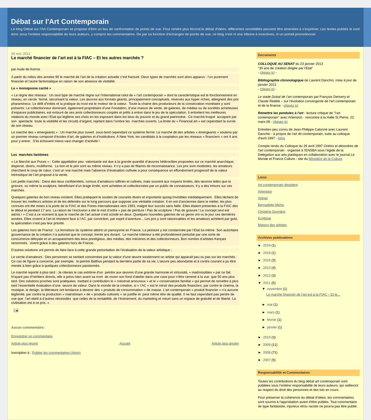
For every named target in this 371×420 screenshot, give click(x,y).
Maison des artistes (272, 225)
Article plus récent (24, 343)
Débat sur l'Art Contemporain (60, 21)
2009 (267, 345)
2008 (267, 352)
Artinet (263, 198)
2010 (267, 337)
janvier (272, 327)
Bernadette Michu (271, 205)
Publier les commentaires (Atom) (56, 353)
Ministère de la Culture (325, 159)
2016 (267, 260)
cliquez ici (267, 72)
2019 (267, 245)
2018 (267, 253)
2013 (267, 268)
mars (271, 312)
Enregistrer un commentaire (32, 336)
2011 (267, 283)
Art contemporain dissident (278, 185)
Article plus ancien (225, 343)
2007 (267, 360)
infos (281, 138)
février (272, 320)
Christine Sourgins (271, 211)
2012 (267, 275)
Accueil (124, 343)
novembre (275, 289)
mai (270, 304)
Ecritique (264, 218)
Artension (265, 191)
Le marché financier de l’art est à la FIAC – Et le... (303, 294)
